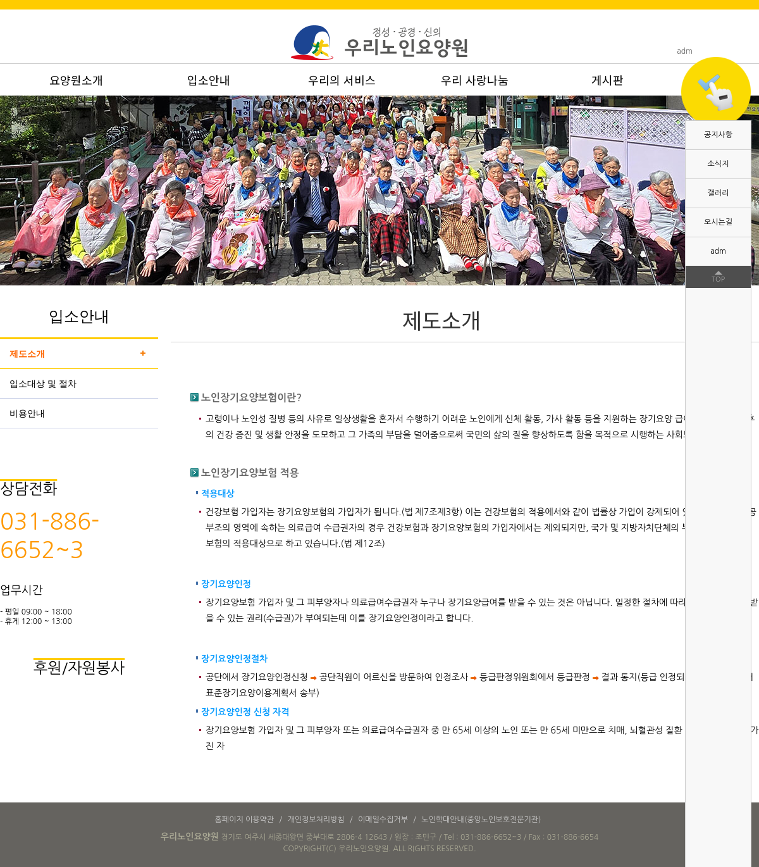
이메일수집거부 (383, 819)
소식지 (718, 164)
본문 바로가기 (0, 0)
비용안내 (27, 413)
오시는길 (718, 222)
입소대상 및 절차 (43, 383)
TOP (718, 279)
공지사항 (718, 135)
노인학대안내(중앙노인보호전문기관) (481, 819)
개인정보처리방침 (315, 819)
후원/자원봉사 (79, 667)
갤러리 (718, 193)
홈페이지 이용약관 (245, 819)
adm (718, 251)
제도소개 (27, 354)
